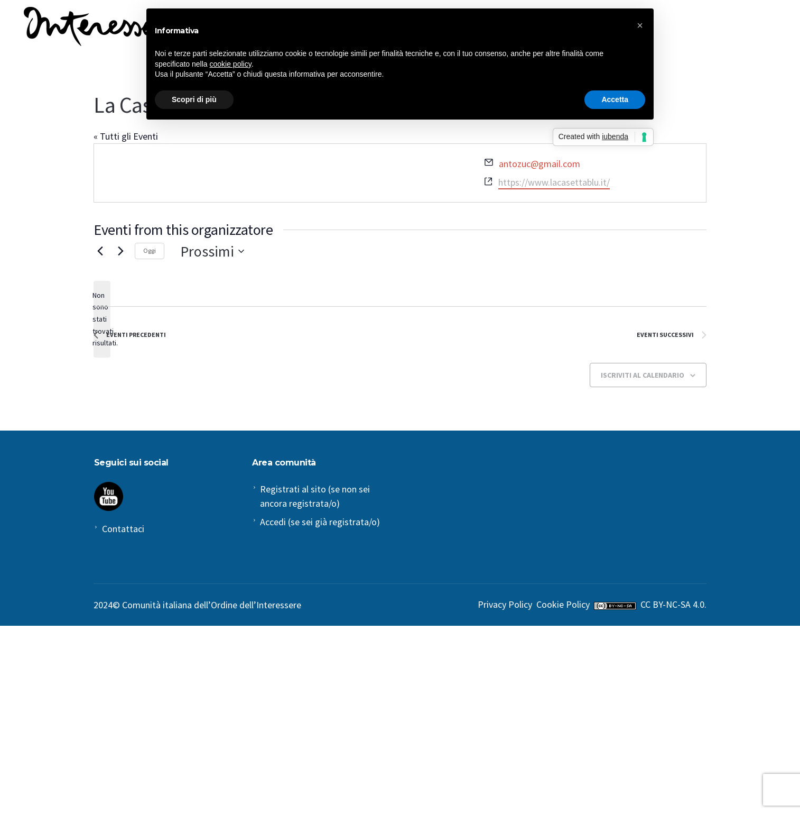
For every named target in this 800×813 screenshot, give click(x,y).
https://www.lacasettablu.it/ (554, 182)
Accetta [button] (614, 99)
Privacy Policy (505, 604)
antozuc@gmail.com (539, 164)
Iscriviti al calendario (642, 375)
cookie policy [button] (231, 64)
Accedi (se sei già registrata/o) (320, 522)
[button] (639, 25)
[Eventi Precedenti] (100, 251)
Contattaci (123, 529)
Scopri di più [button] (194, 99)
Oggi (149, 250)
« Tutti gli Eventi (126, 136)
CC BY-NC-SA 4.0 (672, 604)
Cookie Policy (563, 604)
